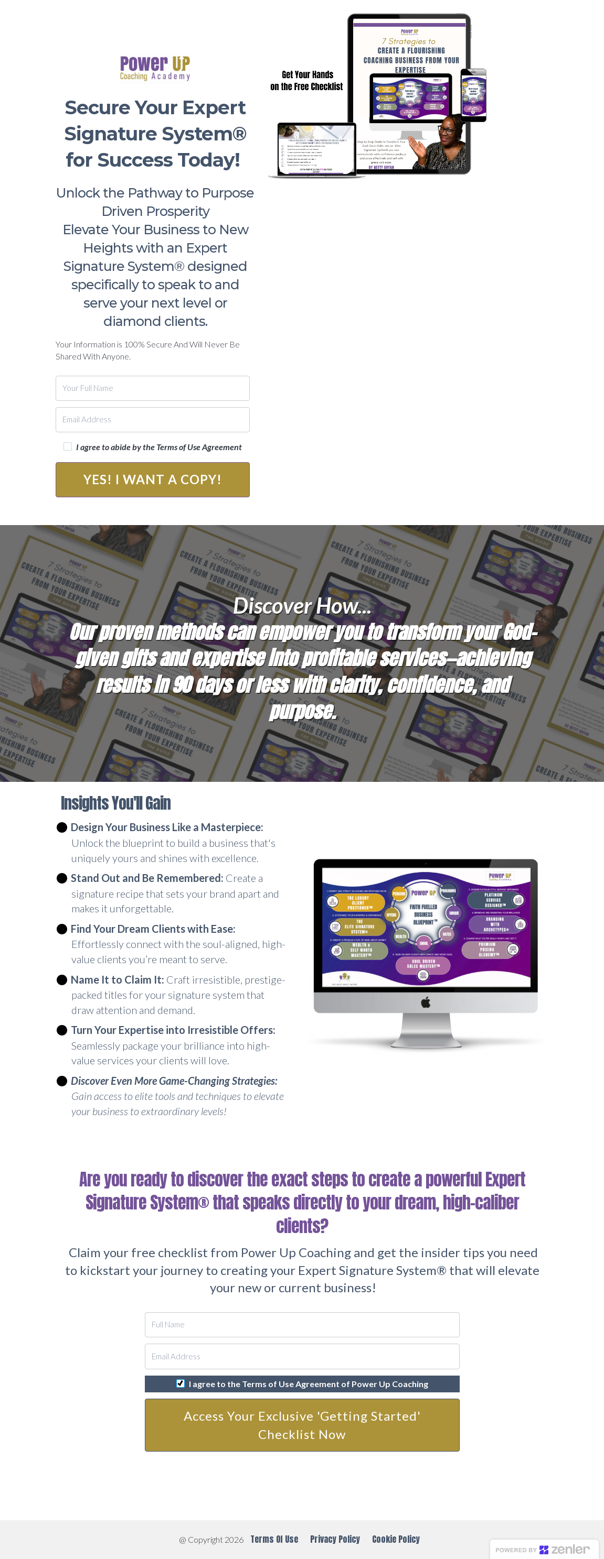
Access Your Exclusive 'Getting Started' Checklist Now (302, 1424)
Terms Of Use (274, 1539)
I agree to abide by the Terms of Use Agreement (159, 447)
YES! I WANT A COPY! (152, 479)
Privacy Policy (335, 1539)
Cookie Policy (396, 1539)
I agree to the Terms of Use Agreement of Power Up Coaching (308, 1384)
